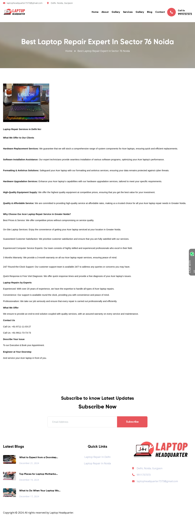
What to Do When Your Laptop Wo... (39, 491)
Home (95, 12)
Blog (149, 12)
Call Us (179, 12)
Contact (160, 12)
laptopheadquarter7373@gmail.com (24, 3)
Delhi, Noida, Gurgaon (149, 468)
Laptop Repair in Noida (97, 463)
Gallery (116, 12)
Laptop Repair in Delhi (97, 457)
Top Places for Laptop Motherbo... (38, 474)
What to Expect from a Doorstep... (38, 457)
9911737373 (141, 475)
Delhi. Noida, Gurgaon (62, 3)
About (105, 12)
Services (128, 12)
